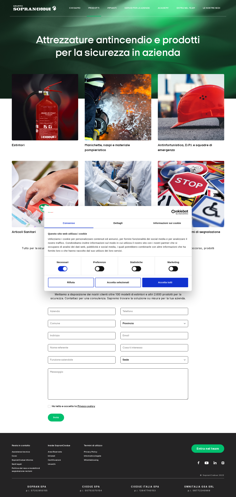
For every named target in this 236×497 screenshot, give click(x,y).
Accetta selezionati (118, 282)
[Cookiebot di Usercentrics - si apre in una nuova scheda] (173, 212)
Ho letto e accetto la (73, 407)
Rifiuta (71, 282)
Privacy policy (86, 407)
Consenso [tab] (69, 223)
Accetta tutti (165, 282)
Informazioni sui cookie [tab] (167, 223)
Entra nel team (208, 448)
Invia (56, 419)
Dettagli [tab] (118, 223)
